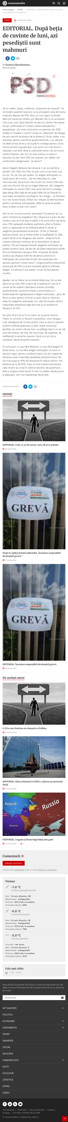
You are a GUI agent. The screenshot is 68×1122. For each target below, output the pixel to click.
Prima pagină (8, 9)
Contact (50, 1109)
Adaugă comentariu (13, 863)
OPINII (20, 9)
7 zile (12, 972)
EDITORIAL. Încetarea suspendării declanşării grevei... (30, 664)
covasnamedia (14, 3)
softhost (35, 1117)
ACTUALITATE (10, 1008)
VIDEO (6, 1092)
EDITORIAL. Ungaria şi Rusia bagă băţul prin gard (28, 839)
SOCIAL (6, 1047)
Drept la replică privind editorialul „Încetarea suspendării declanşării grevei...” (32, 554)
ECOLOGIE (8, 1073)
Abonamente (8, 1109)
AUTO (6, 1066)
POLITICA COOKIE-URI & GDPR (26, 1112)
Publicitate (22, 1109)
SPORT (6, 1034)
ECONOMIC (9, 1021)
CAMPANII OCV (11, 1060)
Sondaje (6, 1112)
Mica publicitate (37, 1109)
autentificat (19, 870)
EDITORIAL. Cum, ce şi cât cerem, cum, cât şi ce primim (31, 445)
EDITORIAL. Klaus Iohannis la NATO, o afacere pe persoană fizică (33, 783)
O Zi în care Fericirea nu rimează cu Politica (24, 728)
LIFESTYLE (8, 1079)
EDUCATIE (8, 1053)
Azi (6, 972)
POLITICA (7, 1014)
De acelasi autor (14, 678)
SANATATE (8, 1040)
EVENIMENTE (10, 1027)
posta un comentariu (47, 870)
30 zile (19, 972)
